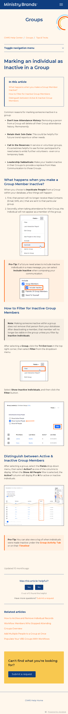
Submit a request (45, 598)
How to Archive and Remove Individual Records (28, 618)
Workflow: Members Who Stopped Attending (27, 623)
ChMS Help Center (13, 37)
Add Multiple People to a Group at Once (25, 634)
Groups (29, 37)
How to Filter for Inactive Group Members (29, 94)
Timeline (24, 546)
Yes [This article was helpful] (29, 587)
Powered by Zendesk (57, 712)
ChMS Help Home (34, 700)
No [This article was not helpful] (39, 587)
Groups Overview (13, 628)
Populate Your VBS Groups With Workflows (26, 639)
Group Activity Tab (50, 542)
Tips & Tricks (42, 37)
